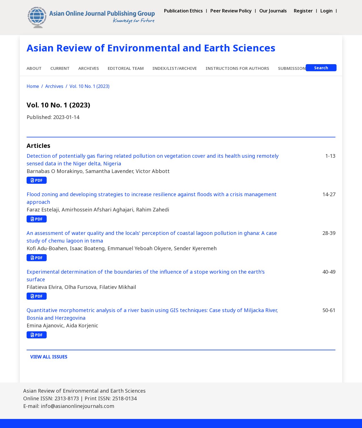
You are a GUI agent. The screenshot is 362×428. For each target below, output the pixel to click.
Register (303, 11)
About (34, 68)
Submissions (293, 68)
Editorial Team (126, 68)
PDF (36, 180)
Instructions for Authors (237, 68)
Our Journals (273, 11)
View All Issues (48, 357)
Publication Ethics (183, 11)
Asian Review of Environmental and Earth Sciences (151, 47)
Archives (88, 68)
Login (326, 11)
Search (321, 67)
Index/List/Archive (174, 68)
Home (33, 86)
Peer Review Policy (231, 11)
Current (60, 68)
